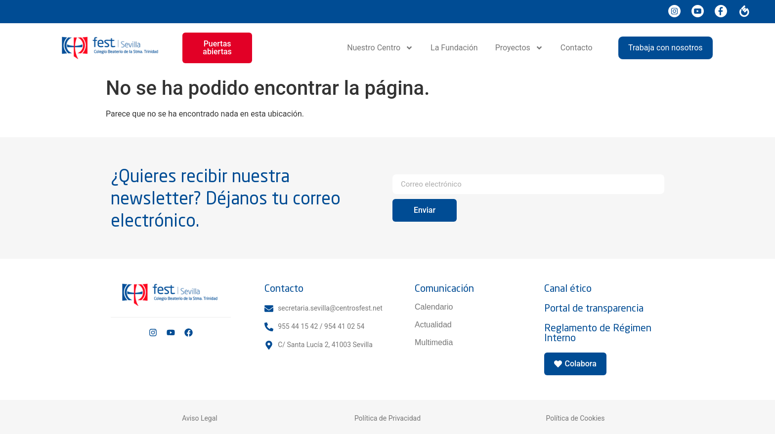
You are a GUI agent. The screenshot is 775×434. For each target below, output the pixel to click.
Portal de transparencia (594, 308)
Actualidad (433, 324)
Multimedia (434, 342)
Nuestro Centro (380, 47)
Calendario (434, 307)
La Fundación (454, 47)
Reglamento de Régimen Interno (597, 332)
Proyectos (519, 47)
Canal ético (568, 288)
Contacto (576, 47)
